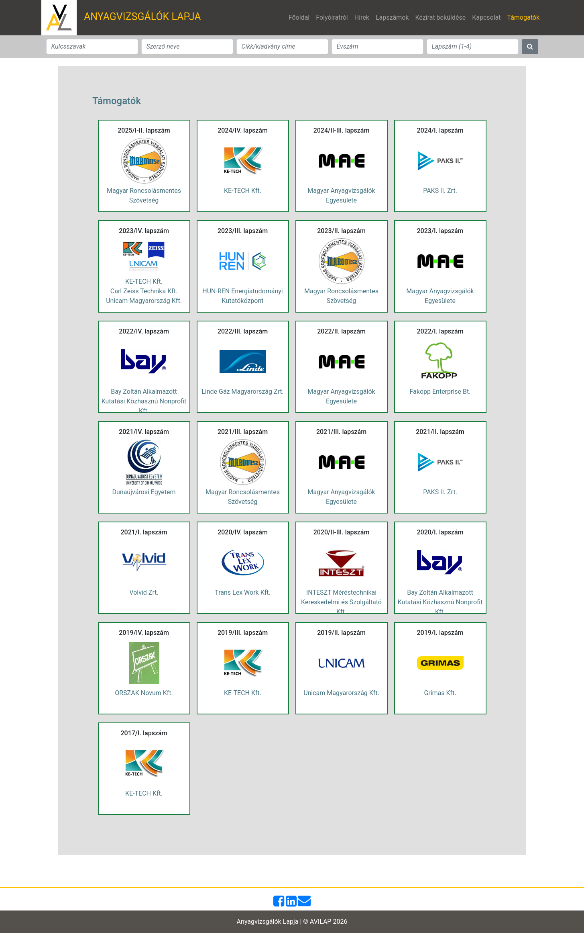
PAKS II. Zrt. (440, 190)
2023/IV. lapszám (144, 231)
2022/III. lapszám (243, 331)
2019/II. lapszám (341, 632)
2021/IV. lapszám (144, 432)
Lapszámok (392, 17)
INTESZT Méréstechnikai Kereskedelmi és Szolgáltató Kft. (341, 602)
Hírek (361, 17)
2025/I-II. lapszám (144, 130)
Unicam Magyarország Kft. (144, 301)
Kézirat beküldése (440, 17)
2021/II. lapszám (440, 432)
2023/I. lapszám (440, 231)
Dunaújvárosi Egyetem (144, 492)
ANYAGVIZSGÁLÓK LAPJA (142, 17)
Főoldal (299, 17)
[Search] (92, 46)
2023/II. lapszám (341, 231)
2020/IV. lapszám (243, 532)
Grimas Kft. (440, 693)
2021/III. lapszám (243, 432)
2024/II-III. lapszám (341, 130)
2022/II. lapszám (341, 331)
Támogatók (525, 16)
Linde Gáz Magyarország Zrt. (242, 391)
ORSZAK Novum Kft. (144, 693)
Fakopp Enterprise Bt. (440, 391)
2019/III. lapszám (243, 632)
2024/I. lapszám (440, 130)
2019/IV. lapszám (144, 632)
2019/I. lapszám (440, 632)
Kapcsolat (486, 17)
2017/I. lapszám (143, 733)
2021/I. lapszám (143, 532)
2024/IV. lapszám (243, 130)
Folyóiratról (332, 17)
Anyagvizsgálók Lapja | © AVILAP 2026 (292, 921)
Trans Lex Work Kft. (242, 592)
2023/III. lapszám (243, 231)
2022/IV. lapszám (144, 331)
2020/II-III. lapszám (341, 532)
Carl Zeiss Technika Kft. (143, 291)
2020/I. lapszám (440, 532)
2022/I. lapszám (440, 331)
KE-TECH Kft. (242, 190)
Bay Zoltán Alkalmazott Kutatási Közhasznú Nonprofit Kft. (144, 401)
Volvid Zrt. (143, 592)
